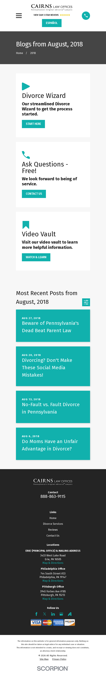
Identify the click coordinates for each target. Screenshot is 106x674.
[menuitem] (44, 659)
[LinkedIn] (53, 614)
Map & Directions (52, 562)
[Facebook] (36, 614)
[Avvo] (69, 614)
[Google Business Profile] (61, 614)
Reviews (53, 529)
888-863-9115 (52, 496)
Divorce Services (53, 523)
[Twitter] (44, 614)
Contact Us (52, 535)
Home (52, 518)
